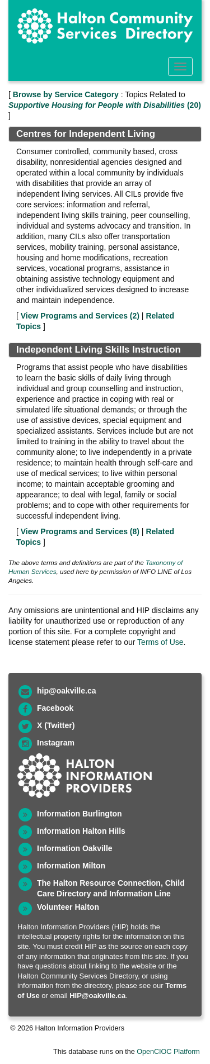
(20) (104, 105)
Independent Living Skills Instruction (98, 349)
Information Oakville (75, 848)
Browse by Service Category (66, 94)
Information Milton (71, 865)
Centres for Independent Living (85, 134)
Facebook (55, 708)
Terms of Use (160, 642)
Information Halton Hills (81, 830)
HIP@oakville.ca (97, 995)
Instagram (55, 742)
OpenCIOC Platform (168, 1052)
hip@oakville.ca (66, 690)
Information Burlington (79, 813)
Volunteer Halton (68, 906)
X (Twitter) (55, 725)
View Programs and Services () (80, 315)
